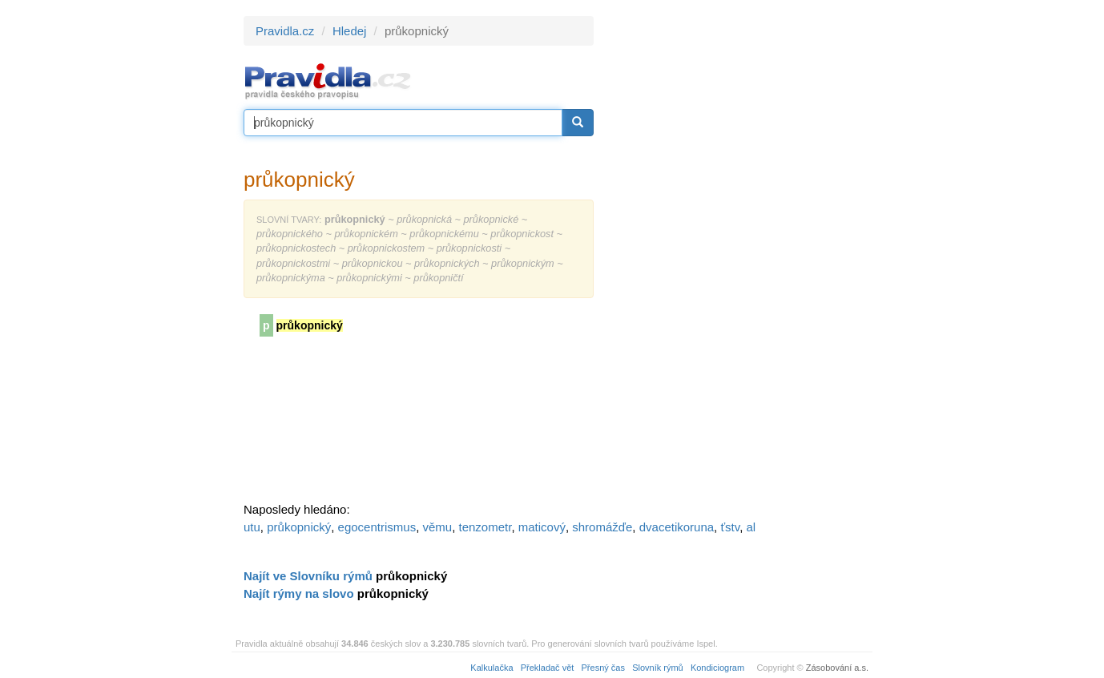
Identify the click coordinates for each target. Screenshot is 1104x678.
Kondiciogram (717, 667)
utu (252, 527)
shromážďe (602, 527)
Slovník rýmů (657, 667)
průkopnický (299, 527)
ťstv (729, 527)
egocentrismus (377, 527)
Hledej (349, 31)
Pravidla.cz (285, 31)
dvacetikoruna (676, 527)
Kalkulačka (491, 667)
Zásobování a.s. (837, 667)
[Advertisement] (738, 256)
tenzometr (485, 527)
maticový (542, 527)
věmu (437, 527)
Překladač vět (547, 667)
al (750, 527)
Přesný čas (603, 667)
